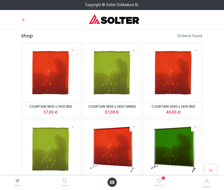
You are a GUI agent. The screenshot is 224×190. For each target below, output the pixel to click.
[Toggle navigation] (23, 19)
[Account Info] (206, 181)
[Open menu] (112, 182)
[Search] (64, 181)
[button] (73, 50)
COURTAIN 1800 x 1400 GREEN (112, 106)
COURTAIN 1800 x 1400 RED (50, 106)
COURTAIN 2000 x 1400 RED (173, 106)
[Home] (17, 181)
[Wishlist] (159, 181)
